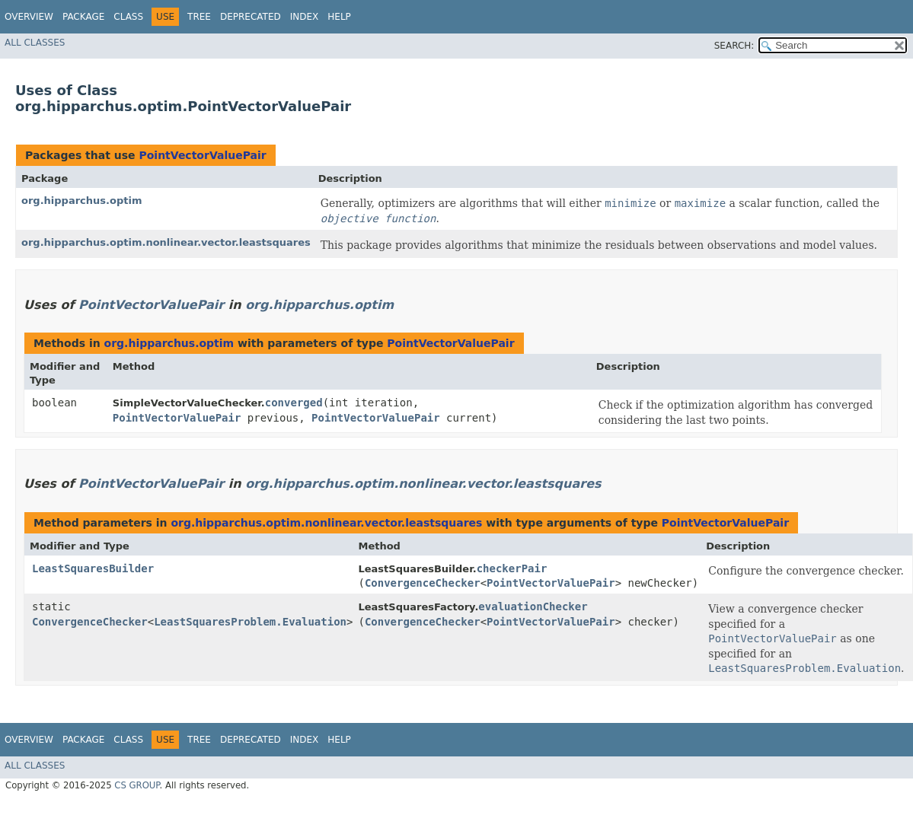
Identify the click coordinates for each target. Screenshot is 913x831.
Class (128, 16)
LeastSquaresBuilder (93, 568)
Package (83, 16)
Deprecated (250, 16)
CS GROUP (136, 785)
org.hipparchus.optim (81, 200)
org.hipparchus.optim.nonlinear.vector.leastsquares (166, 242)
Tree (199, 16)
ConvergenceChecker (422, 583)
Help (339, 16)
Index (304, 16)
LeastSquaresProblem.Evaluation (250, 622)
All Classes (35, 42)
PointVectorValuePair (202, 155)
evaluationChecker (532, 606)
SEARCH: (734, 45)
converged (294, 402)
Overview (29, 16)
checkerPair (512, 568)
